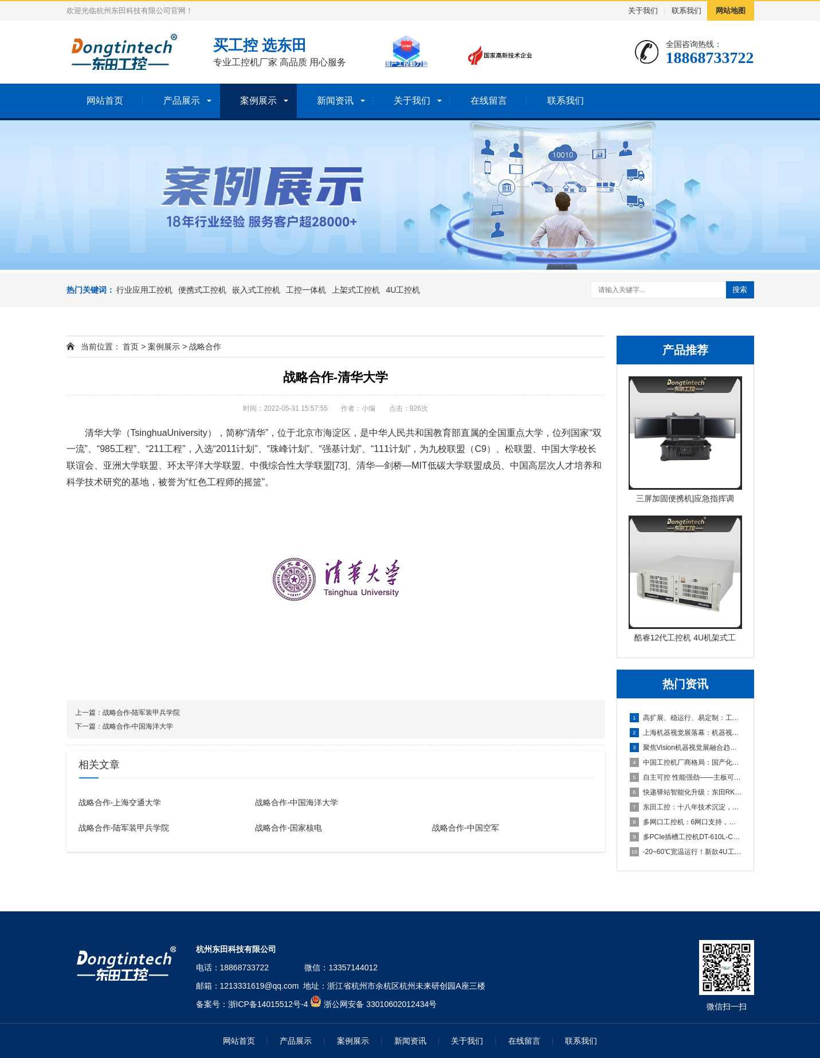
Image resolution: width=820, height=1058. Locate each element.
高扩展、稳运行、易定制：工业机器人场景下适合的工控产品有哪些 (686, 717)
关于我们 (643, 10)
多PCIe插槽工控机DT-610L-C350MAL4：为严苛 (686, 836)
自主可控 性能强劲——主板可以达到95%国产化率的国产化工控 (686, 777)
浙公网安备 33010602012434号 (380, 1004)
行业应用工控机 (144, 289)
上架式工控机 (356, 289)
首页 (131, 346)
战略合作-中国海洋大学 (138, 726)
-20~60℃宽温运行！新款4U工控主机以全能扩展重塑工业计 (686, 851)
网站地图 (731, 10)
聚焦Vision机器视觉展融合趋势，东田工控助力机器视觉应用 (686, 747)
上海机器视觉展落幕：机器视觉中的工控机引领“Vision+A (686, 732)
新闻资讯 (335, 100)
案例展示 (258, 100)
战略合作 (205, 346)
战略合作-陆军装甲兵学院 (142, 713)
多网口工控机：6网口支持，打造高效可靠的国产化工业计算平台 (686, 822)
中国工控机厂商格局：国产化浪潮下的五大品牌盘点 (686, 762)
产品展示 (181, 100)
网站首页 (105, 100)
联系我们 (686, 10)
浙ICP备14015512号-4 (268, 1004)
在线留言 (488, 100)
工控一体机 (306, 289)
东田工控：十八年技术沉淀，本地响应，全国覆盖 (686, 807)
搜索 (739, 289)
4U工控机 (403, 289)
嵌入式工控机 (256, 289)
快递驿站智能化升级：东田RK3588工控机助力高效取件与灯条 (686, 792)
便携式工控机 (202, 289)
